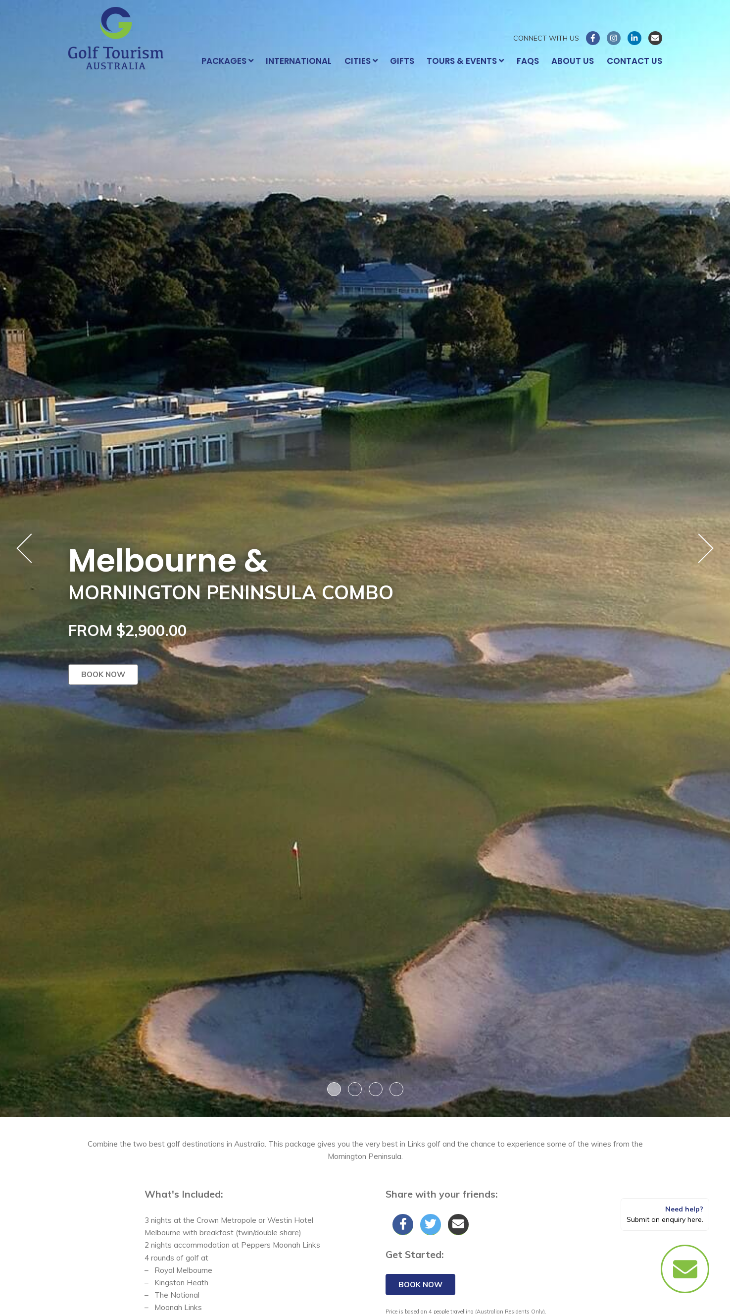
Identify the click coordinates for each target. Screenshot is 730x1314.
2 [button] (355, 1089)
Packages (227, 61)
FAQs (528, 61)
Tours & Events (465, 61)
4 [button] (396, 1089)
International (299, 61)
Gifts (402, 61)
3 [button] (376, 1089)
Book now (103, 674)
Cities (361, 61)
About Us (572, 61)
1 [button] (334, 1089)
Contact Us (634, 61)
